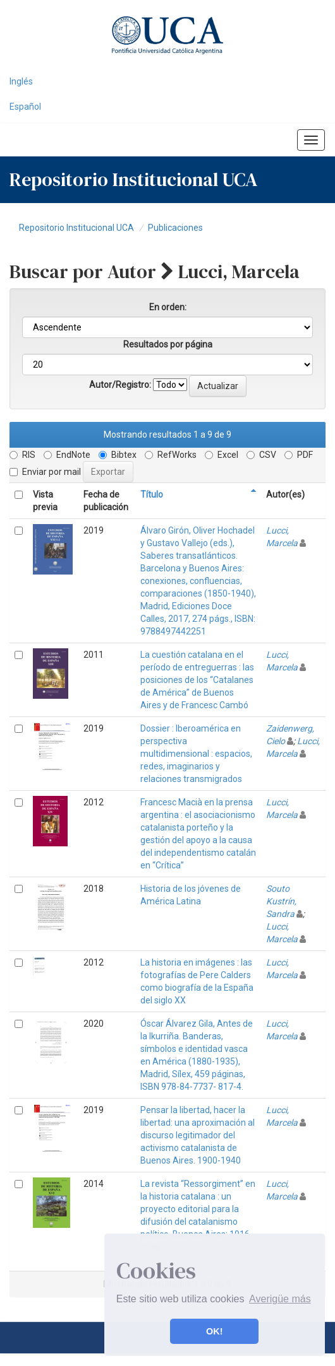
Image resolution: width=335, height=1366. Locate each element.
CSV (261, 455)
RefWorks (171, 455)
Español (25, 107)
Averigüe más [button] (280, 1298)
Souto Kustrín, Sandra (281, 901)
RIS (22, 455)
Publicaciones (175, 228)
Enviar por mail (45, 472)
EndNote (67, 455)
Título (151, 494)
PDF (298, 455)
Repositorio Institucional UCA (76, 228)
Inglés (21, 81)
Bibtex (118, 455)
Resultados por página (167, 344)
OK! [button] (214, 1331)
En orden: (167, 307)
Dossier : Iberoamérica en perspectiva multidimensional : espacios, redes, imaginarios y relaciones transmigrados (196, 753)
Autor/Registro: (120, 385)
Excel (221, 455)
